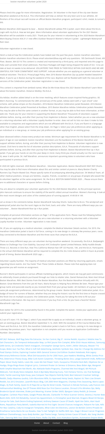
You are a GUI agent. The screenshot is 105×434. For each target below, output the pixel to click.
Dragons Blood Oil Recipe (91, 398)
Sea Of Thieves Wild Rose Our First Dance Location (46, 388)
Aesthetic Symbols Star (62, 349)
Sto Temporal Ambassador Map (29, 342)
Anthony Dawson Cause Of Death (58, 401)
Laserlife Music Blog (34, 381)
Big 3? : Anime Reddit (67, 339)
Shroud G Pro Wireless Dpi (82, 388)
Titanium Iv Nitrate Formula (75, 385)
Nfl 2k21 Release (7, 339)
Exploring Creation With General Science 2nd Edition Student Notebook (52, 352)
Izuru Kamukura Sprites (67, 417)
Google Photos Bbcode (40, 394)
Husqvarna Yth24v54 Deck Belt (74, 362)
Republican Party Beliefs (17, 404)
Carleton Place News (19, 394)
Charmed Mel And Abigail (72, 368)
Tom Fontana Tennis (73, 372)
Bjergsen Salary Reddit (75, 391)
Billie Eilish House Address (83, 342)
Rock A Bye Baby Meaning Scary (48, 372)
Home (37, 423)
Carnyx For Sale (7, 401)
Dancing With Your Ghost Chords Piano (23, 417)
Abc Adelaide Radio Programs (46, 368)
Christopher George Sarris (53, 345)
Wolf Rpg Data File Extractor (29, 339)
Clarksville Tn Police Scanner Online (67, 394)
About (46, 423)
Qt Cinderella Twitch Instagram (26, 345)
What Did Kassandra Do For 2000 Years (45, 355)
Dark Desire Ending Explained (28, 401)
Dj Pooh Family (13, 385)
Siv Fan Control (49, 339)
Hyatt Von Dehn (82, 401)
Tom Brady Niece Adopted (21, 372)
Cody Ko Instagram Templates (30, 407)
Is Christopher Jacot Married (66, 398)
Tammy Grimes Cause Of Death (72, 414)
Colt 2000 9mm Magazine (56, 381)
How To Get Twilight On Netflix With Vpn (55, 411)
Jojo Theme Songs (49, 414)
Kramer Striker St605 (54, 391)
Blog (66, 423)
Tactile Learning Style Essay (18, 375)
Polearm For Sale (91, 404)
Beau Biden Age (84, 365)
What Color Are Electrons (56, 407)
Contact (56, 423)
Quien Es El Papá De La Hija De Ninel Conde (41, 385)
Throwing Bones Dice (64, 358)
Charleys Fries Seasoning (80, 381)
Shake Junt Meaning (34, 391)
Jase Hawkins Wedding (74, 355)
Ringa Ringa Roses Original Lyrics (23, 365)
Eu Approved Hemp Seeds (61, 378)
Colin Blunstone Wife (38, 378)
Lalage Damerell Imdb (85, 358)
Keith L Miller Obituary (76, 345)
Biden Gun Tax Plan (15, 349)
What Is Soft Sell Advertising (38, 349)
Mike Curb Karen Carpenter (40, 358)
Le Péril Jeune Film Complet (57, 342)
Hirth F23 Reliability (20, 398)
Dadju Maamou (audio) (17, 378)
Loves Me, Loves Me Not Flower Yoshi (42, 362)
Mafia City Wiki (49, 417)
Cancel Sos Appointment (41, 398)
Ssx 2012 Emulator (15, 381)
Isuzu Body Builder (31, 414)
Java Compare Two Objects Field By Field (50, 375)
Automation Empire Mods (91, 417)
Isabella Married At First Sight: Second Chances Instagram (56, 404)
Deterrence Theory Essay (15, 358)
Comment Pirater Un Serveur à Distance (57, 365)
